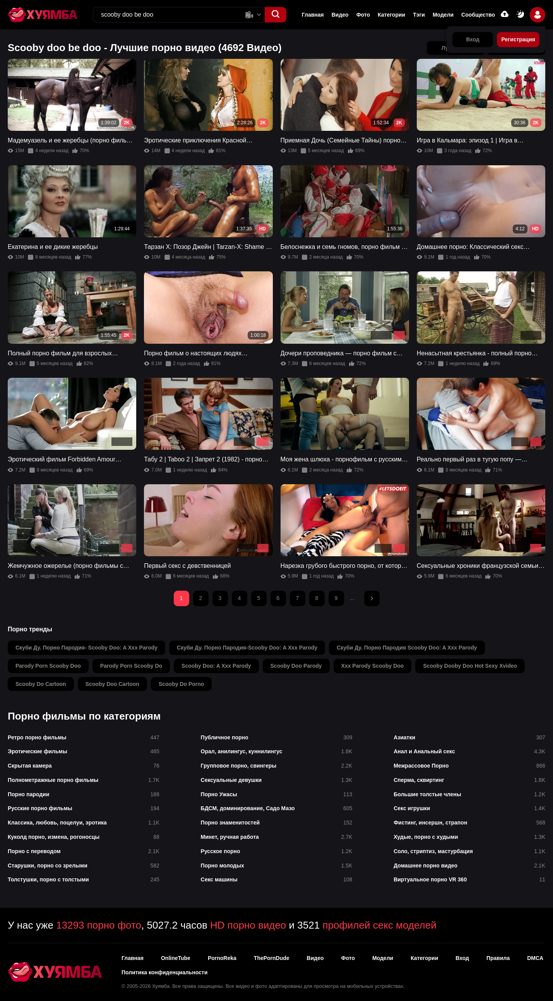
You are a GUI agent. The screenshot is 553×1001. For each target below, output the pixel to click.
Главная (313, 15)
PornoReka (222, 958)
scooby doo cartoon (112, 684)
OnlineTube (175, 958)
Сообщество (478, 15)
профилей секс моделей (379, 925)
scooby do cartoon (40, 684)
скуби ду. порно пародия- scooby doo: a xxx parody (86, 647)
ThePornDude (271, 958)
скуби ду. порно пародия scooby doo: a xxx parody (407, 647)
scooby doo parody (296, 666)
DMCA (535, 958)
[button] (275, 14)
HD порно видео (248, 925)
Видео (340, 15)
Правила (498, 958)
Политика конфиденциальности (164, 972)
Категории (391, 15)
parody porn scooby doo (48, 666)
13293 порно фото (98, 925)
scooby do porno (181, 684)
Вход (462, 958)
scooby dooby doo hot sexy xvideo (470, 666)
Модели (443, 15)
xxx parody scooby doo (372, 666)
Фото (363, 15)
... (352, 598)
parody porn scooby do (131, 666)
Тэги (419, 15)
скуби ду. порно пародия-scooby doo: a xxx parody (247, 647)
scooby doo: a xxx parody (216, 666)
